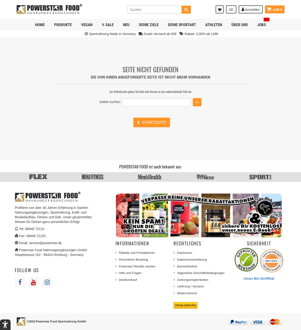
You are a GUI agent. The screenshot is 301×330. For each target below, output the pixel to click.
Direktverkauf (128, 280)
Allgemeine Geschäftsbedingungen (201, 273)
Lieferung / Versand (190, 286)
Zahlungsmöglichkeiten (192, 280)
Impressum (184, 252)
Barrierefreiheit (187, 266)
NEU (126, 24)
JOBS (263, 23)
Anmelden (251, 9)
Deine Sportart (182, 24)
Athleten (213, 24)
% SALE (108, 24)
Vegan (86, 24)
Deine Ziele (148, 24)
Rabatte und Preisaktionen (137, 252)
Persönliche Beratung (133, 259)
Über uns (239, 24)
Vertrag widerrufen (185, 305)
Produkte (63, 24)
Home (40, 24)
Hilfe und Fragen (130, 273)
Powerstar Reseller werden (137, 266)
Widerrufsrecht (187, 293)
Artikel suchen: (110, 102)
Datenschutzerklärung (192, 259)
